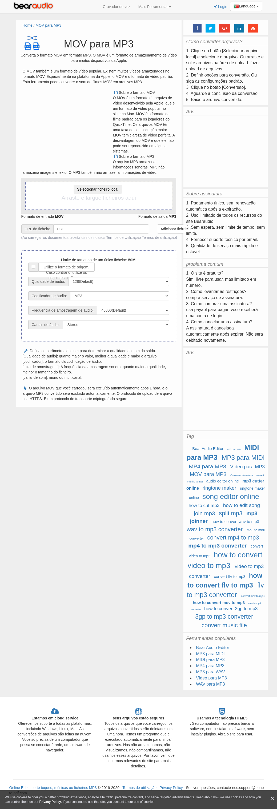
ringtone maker (219, 488)
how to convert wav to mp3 (235, 521)
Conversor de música (241, 475)
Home (28, 25)
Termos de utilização (159, 237)
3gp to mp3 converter (224, 616)
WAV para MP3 (210, 684)
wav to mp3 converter (215, 529)
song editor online (230, 497)
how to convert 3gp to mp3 (231, 608)
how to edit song (241, 505)
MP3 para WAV (234, 449)
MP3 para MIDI (243, 457)
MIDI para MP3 (210, 659)
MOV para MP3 (48, 25)
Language (246, 6)
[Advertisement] (67, 127)
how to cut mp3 (204, 505)
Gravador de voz (116, 7)
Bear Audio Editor (207, 448)
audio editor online (222, 481)
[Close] (272, 798)
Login (220, 7)
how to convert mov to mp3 (219, 602)
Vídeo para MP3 (247, 466)
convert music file (224, 625)
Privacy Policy (171, 788)
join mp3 (204, 513)
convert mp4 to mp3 (233, 537)
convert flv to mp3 (229, 576)
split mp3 (230, 513)
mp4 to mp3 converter (217, 545)
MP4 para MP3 (207, 466)
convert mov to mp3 (252, 596)
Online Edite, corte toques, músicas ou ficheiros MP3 (53, 788)
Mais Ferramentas (154, 7)
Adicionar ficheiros (175, 229)
